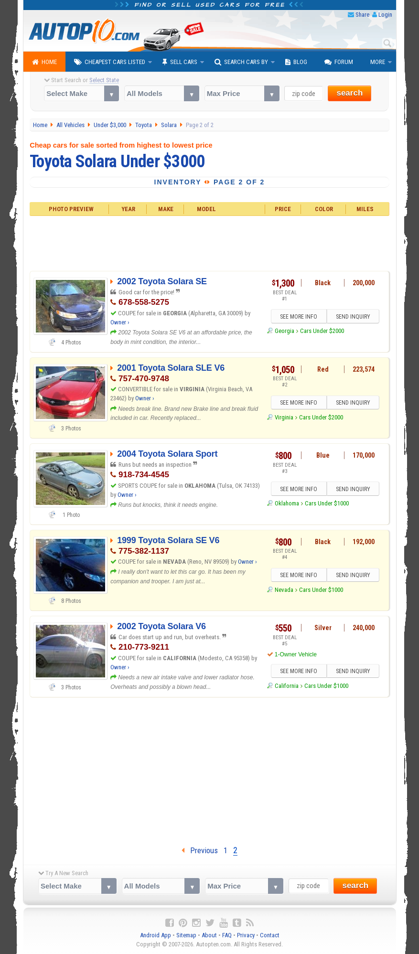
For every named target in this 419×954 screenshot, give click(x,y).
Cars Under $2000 (322, 330)
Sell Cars (179, 62)
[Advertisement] (209, 242)
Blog (296, 62)
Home (44, 62)
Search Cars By (241, 62)
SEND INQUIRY (353, 316)
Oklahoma (287, 503)
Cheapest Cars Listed (109, 62)
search (349, 92)
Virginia (284, 417)
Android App (155, 935)
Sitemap (186, 935)
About (209, 935)
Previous (200, 850)
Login (385, 14)
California (287, 685)
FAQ (227, 935)
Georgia (284, 330)
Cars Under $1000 (327, 503)
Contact (269, 935)
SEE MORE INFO (298, 316)
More (377, 61)
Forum (338, 62)
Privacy (246, 935)
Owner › (119, 322)
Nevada (284, 589)
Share (362, 14)
